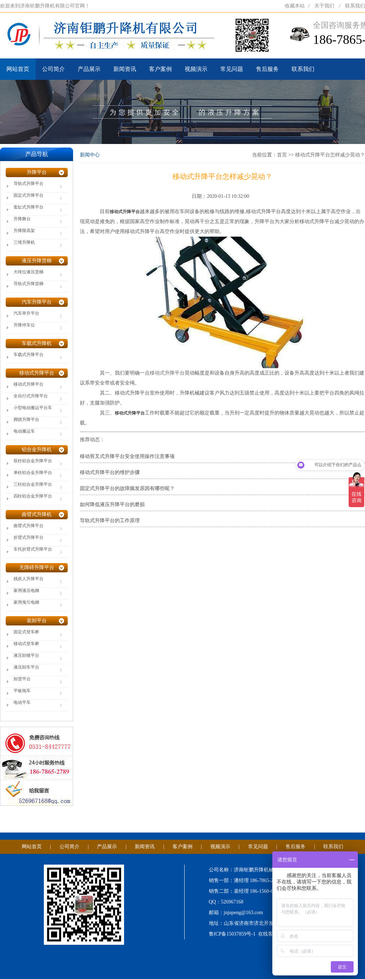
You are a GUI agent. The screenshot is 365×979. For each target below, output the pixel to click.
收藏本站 (295, 6)
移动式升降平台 (167, 373)
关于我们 (324, 6)
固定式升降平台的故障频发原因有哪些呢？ (127, 488)
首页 (282, 155)
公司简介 (53, 69)
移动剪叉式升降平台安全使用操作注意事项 (127, 456)
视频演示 (196, 69)
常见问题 (231, 69)
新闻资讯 (124, 69)
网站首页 (17, 69)
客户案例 (160, 69)
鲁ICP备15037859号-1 (232, 934)
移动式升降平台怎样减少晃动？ (330, 155)
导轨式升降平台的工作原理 (110, 520)
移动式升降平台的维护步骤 (110, 472)
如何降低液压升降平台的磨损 (112, 504)
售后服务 (267, 69)
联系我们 (355, 6)
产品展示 (89, 69)
